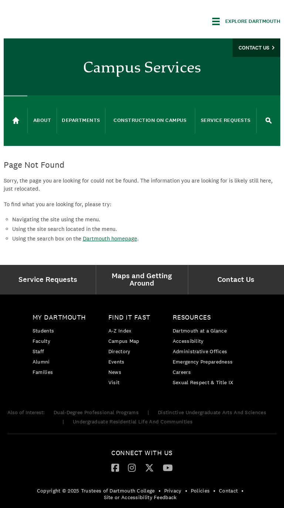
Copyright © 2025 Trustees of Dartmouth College (96, 490)
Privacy (173, 490)
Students (43, 330)
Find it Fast (129, 317)
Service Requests (226, 120)
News (114, 372)
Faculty (41, 341)
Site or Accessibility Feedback (140, 497)
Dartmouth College (62, 20)
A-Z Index (120, 330)
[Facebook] (115, 467)
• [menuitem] (159, 490)
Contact (228, 490)
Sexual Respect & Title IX (203, 382)
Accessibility (188, 341)
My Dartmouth (59, 317)
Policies (200, 490)
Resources (192, 317)
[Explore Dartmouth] (246, 21)
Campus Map (123, 341)
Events (116, 361)
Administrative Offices (200, 351)
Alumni (41, 361)
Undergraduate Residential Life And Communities (133, 421)
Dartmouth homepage (110, 238)
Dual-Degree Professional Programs (96, 412)
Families (43, 372)
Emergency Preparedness (203, 361)
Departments (81, 120)
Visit (114, 382)
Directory (119, 351)
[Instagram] (132, 467)
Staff (38, 351)
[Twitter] (149, 467)
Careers (182, 372)
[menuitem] (50, 279)
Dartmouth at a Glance (200, 330)
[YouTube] (168, 467)
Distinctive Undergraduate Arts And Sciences (212, 412)
